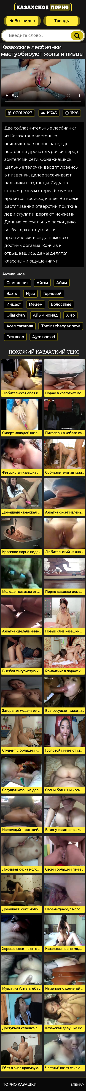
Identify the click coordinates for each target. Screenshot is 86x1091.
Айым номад (45, 315)
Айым (42, 283)
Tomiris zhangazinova (60, 326)
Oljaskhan (15, 315)
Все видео (22, 21)
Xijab (70, 315)
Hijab (30, 294)
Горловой (52, 294)
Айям (61, 283)
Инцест (13, 304)
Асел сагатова (19, 326)
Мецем (36, 304)
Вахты (12, 294)
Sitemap (77, 1084)
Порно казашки (19, 1084)
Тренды (62, 21)
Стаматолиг (17, 283)
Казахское (43, 7)
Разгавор (15, 337)
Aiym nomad (43, 337)
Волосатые (61, 304)
